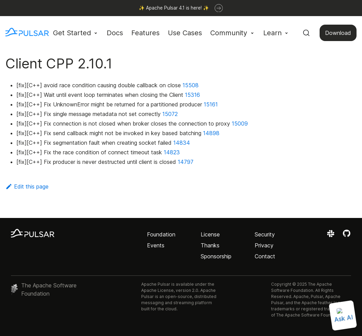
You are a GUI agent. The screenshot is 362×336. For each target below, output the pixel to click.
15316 (192, 94)
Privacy (264, 245)
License (210, 234)
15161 (211, 104)
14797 (185, 161)
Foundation (161, 234)
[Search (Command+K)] (306, 33)
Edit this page (27, 186)
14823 (172, 152)
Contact (265, 256)
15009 (240, 123)
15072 (170, 114)
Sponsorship (216, 256)
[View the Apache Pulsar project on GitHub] (346, 235)
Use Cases (185, 33)
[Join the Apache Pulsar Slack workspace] (331, 235)
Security (265, 234)
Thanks (210, 245)
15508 (191, 85)
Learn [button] (272, 32)
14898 (211, 133)
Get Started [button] (72, 32)
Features (145, 33)
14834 (181, 142)
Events (155, 245)
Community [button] (228, 32)
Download (338, 32)
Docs (115, 33)
